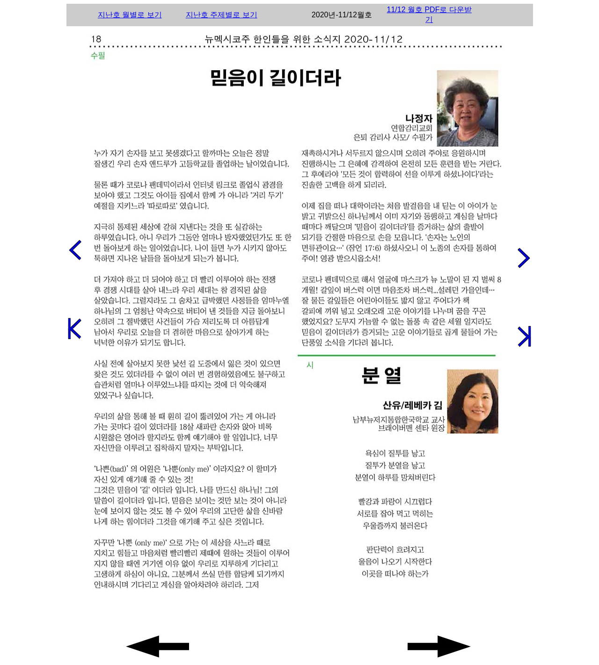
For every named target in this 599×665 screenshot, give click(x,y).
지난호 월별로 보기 (130, 15)
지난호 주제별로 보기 (221, 15)
